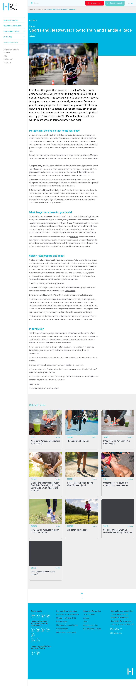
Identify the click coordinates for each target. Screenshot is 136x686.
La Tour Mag (13, 37)
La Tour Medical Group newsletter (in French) (119, 622)
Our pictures (116, 640)
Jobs (5, 56)
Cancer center (62, 635)
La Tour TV (116, 636)
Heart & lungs (61, 628)
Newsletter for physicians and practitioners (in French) (122, 629)
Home (31, 9)
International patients (11, 50)
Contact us (7, 62)
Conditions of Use (90, 632)
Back (33, 20)
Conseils (38, 9)
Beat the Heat (66, 316)
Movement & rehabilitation (67, 632)
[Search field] (61, 3)
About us (7, 53)
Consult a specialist (115, 3)
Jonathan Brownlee (89, 233)
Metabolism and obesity (66, 639)
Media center (8, 59)
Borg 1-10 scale (70, 291)
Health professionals (13, 42)
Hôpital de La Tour (10, 6)
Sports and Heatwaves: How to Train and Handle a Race (60, 9)
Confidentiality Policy (92, 635)
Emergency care (94, 3)
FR (129, 4)
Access (86, 624)
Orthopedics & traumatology (67, 621)
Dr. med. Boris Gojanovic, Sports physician (43, 388)
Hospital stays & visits (13, 31)
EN (132, 4)
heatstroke (74, 237)
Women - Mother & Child (66, 624)
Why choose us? (89, 621)
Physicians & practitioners (12, 26)
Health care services (10, 20)
